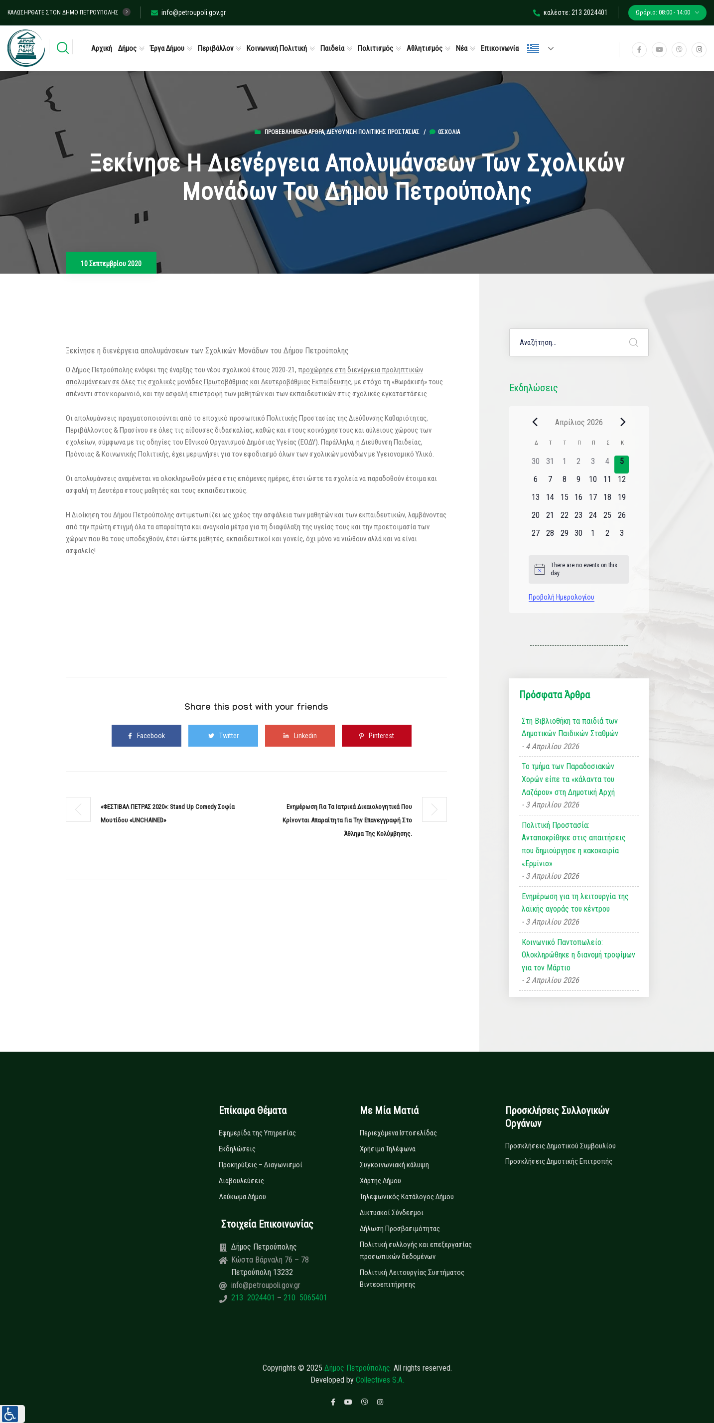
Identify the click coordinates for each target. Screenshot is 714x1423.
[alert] (579, 569)
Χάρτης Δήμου (380, 1180)
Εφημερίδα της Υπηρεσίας (257, 1132)
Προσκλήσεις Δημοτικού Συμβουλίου (560, 1145)
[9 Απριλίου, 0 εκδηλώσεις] (578, 482)
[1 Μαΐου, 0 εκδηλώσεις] (593, 536)
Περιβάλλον (215, 48)
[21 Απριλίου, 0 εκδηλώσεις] (550, 518)
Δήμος (127, 48)
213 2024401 (254, 1297)
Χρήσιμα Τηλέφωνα (388, 1148)
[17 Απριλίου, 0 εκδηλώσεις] (593, 500)
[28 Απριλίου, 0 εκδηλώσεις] (550, 536)
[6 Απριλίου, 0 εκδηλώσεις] (536, 482)
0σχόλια (444, 132)
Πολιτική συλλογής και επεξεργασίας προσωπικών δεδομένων (416, 1250)
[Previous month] (535, 422)
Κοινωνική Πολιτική (277, 48)
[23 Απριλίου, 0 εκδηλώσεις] (578, 518)
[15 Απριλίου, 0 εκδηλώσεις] (564, 500)
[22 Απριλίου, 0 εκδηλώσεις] (564, 518)
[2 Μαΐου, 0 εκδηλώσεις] (607, 536)
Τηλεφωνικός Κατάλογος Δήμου (407, 1196)
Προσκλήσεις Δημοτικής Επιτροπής (558, 1161)
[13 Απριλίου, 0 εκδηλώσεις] (536, 500)
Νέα (461, 48)
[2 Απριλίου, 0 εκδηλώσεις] (578, 465)
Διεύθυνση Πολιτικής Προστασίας (373, 132)
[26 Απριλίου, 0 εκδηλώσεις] (621, 518)
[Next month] (623, 422)
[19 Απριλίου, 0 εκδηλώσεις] (621, 500)
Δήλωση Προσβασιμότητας (400, 1228)
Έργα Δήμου (167, 48)
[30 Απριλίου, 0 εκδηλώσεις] (578, 536)
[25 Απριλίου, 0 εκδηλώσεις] (607, 518)
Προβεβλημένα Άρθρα (294, 132)
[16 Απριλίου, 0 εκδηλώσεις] (578, 500)
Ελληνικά (533, 48)
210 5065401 (304, 1297)
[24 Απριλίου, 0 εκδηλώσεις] (593, 518)
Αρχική (101, 48)
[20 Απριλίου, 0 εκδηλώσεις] (536, 518)
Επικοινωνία (500, 48)
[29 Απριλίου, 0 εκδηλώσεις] (564, 536)
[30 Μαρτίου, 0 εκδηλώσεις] (536, 465)
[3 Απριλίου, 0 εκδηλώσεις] (593, 465)
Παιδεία (332, 48)
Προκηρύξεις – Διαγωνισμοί (260, 1164)
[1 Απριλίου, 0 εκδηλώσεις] (564, 465)
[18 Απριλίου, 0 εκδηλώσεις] (607, 500)
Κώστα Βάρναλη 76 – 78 (270, 1260)
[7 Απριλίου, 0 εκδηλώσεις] (550, 482)
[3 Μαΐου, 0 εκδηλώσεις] (621, 536)
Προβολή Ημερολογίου (561, 597)
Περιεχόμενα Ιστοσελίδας (398, 1132)
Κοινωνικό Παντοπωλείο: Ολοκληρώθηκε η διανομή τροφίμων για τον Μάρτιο (578, 955)
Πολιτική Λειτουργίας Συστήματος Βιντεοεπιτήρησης (412, 1278)
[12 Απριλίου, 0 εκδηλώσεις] (621, 482)
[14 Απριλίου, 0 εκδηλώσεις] (550, 500)
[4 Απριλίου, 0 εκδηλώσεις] (607, 465)
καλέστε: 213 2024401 (570, 12)
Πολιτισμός (375, 48)
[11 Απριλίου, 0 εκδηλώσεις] (607, 482)
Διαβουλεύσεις (241, 1180)
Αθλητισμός (424, 48)
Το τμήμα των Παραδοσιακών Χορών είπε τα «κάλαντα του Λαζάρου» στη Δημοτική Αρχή (568, 779)
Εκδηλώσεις (237, 1148)
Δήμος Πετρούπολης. (358, 1368)
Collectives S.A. (380, 1380)
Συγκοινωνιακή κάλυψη (394, 1164)
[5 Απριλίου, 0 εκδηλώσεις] (621, 465)
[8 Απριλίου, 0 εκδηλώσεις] (564, 482)
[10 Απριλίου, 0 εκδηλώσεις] (593, 482)
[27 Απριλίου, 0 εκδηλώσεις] (536, 536)
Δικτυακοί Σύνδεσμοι (392, 1212)
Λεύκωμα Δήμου (242, 1196)
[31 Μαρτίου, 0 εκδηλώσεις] (550, 465)
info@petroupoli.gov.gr (188, 12)
